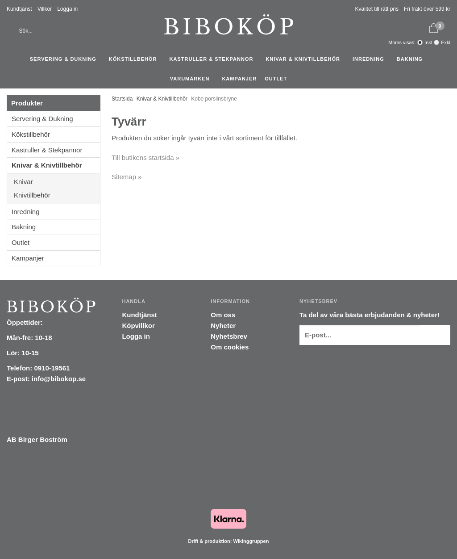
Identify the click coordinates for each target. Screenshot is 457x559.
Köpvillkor (138, 325)
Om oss (223, 315)
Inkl (428, 42)
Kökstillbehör (135, 59)
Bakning (412, 59)
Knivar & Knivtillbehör (305, 59)
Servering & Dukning (65, 59)
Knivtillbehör (57, 195)
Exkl (445, 42)
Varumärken (192, 78)
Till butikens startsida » (145, 157)
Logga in (67, 9)
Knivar (57, 181)
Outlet (276, 78)
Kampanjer (239, 78)
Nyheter (223, 325)
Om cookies (230, 347)
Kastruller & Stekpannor (214, 59)
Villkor (44, 9)
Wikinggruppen (251, 541)
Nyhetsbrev (229, 336)
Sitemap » (127, 177)
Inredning (371, 59)
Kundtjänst (19, 9)
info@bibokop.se (59, 378)
